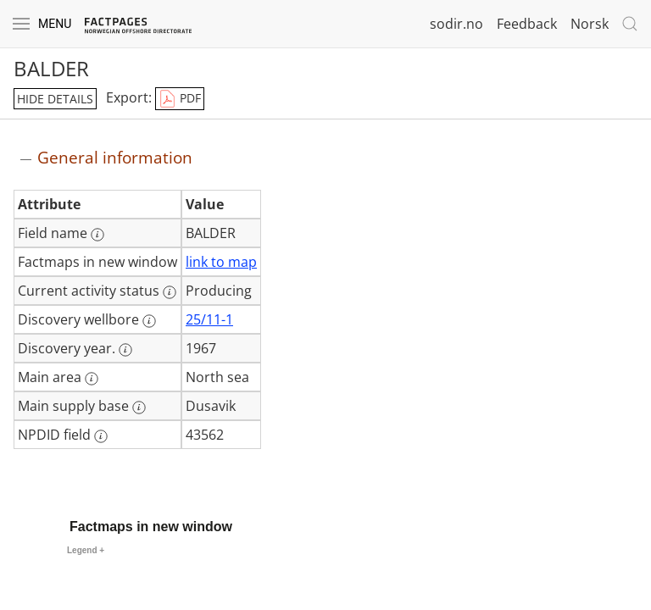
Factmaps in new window (151, 526)
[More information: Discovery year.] (125, 350)
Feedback (527, 23)
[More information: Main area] (91, 378)
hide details (55, 99)
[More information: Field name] (97, 234)
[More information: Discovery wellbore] (149, 321)
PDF (180, 99)
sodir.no (456, 23)
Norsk (589, 23)
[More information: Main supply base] (139, 407)
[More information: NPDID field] (101, 436)
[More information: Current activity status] (169, 292)
